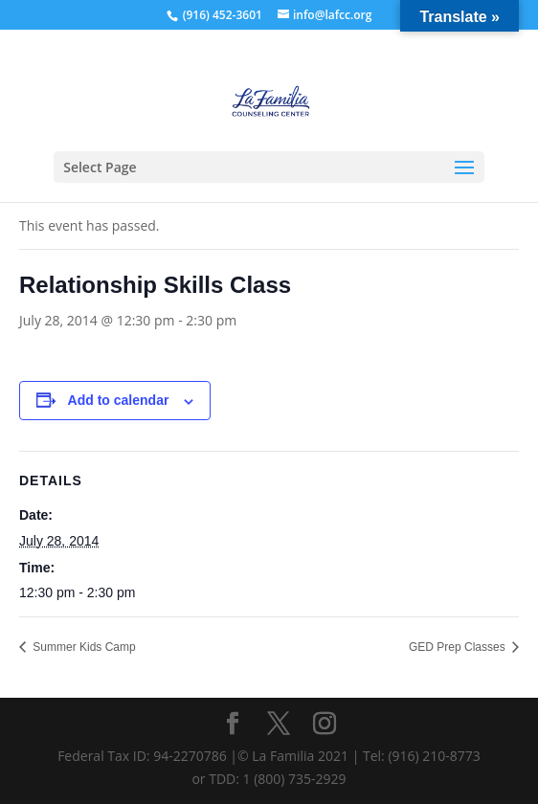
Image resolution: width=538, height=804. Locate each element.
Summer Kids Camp (83, 647)
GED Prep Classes (458, 647)
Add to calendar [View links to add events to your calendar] (118, 400)
